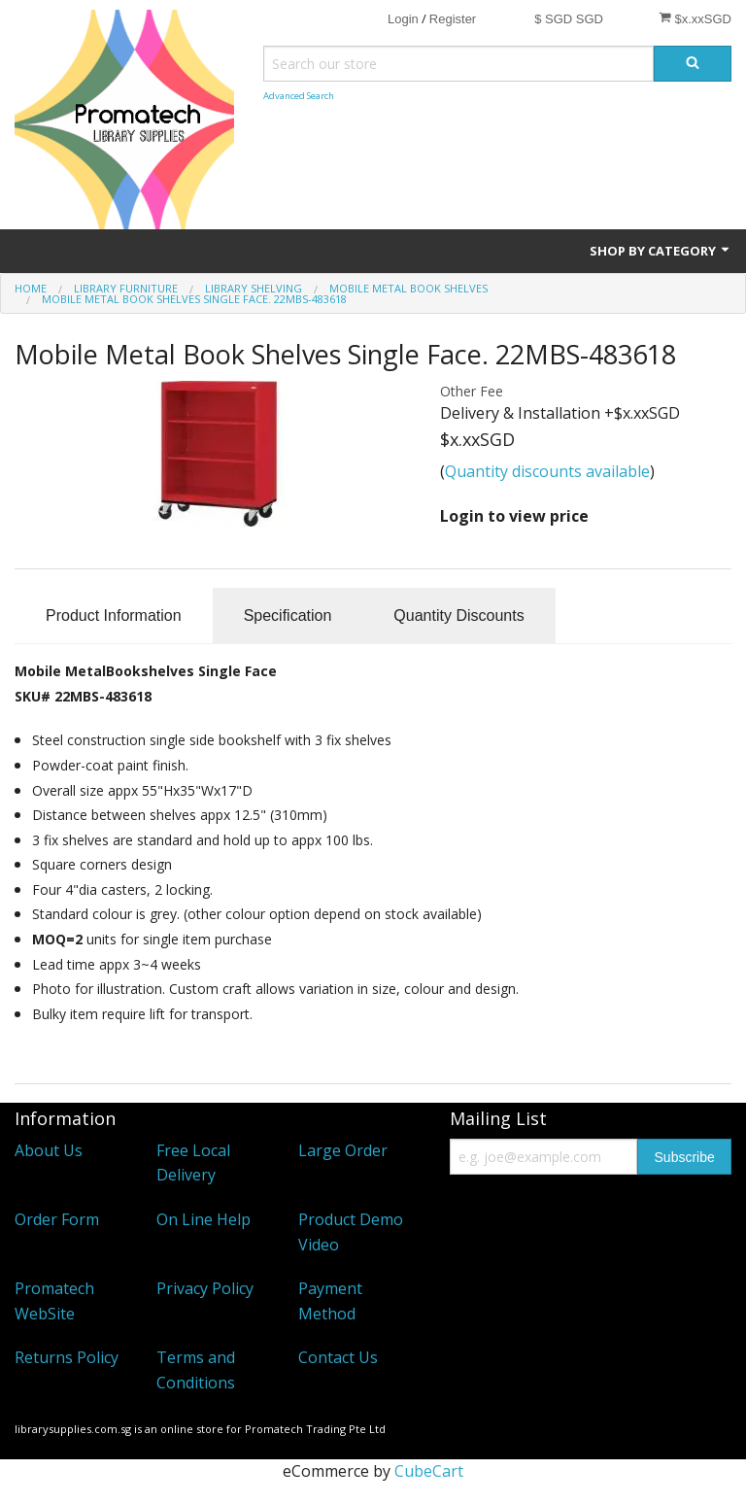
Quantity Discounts (458, 615)
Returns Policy (67, 1357)
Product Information (114, 615)
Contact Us (338, 1357)
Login (403, 19)
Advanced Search (298, 95)
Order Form (57, 1219)
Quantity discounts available (547, 471)
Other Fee (471, 391)
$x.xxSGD (695, 18)
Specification (288, 615)
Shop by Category (660, 250)
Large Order (343, 1150)
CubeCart (428, 1471)
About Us (49, 1150)
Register (452, 19)
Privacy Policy (205, 1288)
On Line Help (203, 1219)
